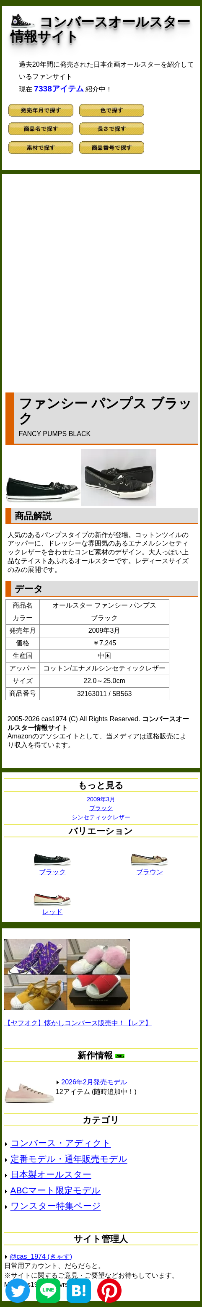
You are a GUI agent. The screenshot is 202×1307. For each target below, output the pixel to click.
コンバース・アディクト (60, 1143)
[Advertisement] (101, 281)
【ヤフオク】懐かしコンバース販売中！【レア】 (78, 1022)
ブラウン (149, 869)
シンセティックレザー (101, 817)
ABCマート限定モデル (55, 1190)
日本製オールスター (50, 1174)
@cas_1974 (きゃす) (41, 1256)
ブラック (101, 808)
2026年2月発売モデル (91, 1082)
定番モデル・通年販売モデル (68, 1159)
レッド (52, 908)
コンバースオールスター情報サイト (100, 29)
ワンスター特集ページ (55, 1206)
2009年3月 (101, 799)
